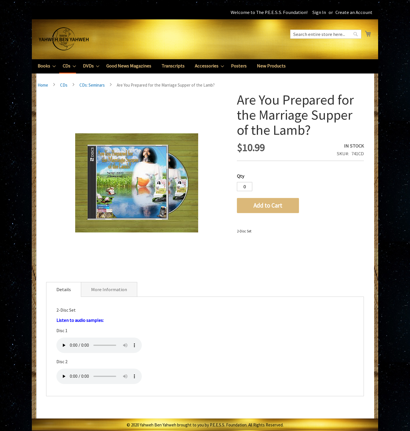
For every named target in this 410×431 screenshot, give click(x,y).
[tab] (63, 289)
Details (63, 289)
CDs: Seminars (92, 85)
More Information (109, 289)
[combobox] (325, 34)
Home (43, 85)
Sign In (319, 12)
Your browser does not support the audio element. (99, 345)
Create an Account (353, 12)
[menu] (205, 66)
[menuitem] (45, 66)
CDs (63, 85)
